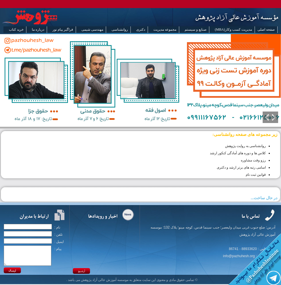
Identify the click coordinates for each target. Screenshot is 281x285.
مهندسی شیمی (92, 30)
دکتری (140, 30)
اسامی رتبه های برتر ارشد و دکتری (241, 167)
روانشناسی (120, 30)
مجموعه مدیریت (164, 30)
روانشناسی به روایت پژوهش (245, 146)
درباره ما (38, 30)
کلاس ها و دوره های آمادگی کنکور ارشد (238, 153)
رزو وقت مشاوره (253, 160)
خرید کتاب (16, 30)
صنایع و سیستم (195, 30)
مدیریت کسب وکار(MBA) (233, 30)
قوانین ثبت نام (256, 175)
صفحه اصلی (266, 30)
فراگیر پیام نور (62, 30)
